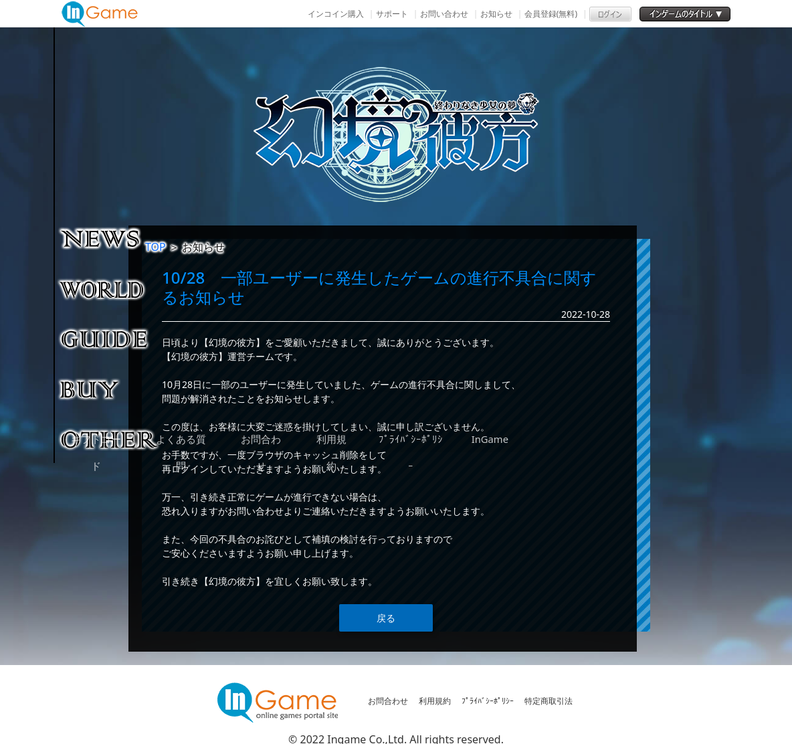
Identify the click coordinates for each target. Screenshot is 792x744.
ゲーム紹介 (110, 288)
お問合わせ (388, 701)
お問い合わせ (444, 13)
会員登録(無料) (550, 13)
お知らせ (496, 13)
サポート (392, 13)
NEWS (110, 238)
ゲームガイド (110, 338)
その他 (110, 439)
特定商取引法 (548, 701)
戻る (386, 618)
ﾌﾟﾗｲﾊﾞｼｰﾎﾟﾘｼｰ (488, 701)
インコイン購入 (336, 13)
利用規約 (435, 701)
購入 (110, 388)
